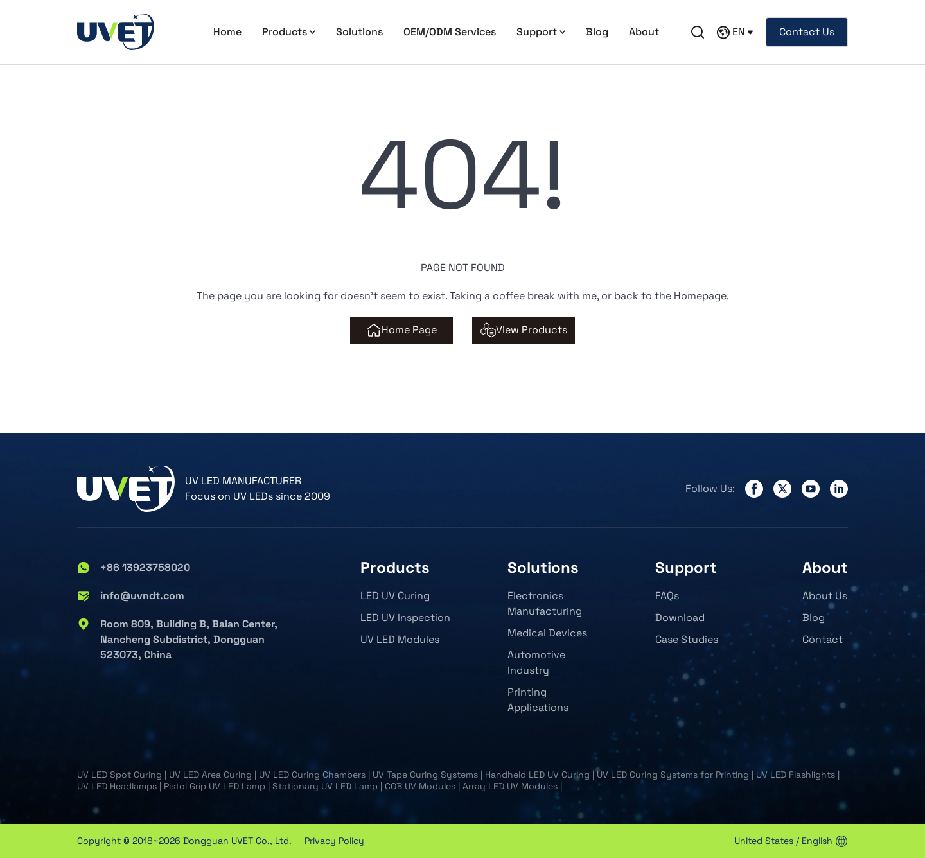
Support (540, 32)
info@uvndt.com (130, 596)
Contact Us (806, 32)
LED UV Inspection (405, 617)
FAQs (667, 595)
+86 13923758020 (133, 567)
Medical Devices (547, 633)
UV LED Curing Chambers (312, 774)
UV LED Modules (399, 639)
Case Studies (686, 639)
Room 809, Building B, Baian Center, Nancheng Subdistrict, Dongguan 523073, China (177, 640)
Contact (822, 639)
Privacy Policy (334, 840)
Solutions (359, 32)
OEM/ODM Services (449, 32)
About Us (824, 595)
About (644, 32)
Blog (597, 32)
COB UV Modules (420, 786)
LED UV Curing (395, 595)
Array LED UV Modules (510, 786)
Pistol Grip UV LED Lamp (214, 786)
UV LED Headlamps (117, 786)
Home (227, 32)
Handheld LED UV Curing (537, 774)
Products (288, 32)
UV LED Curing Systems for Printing (673, 774)
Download (680, 617)
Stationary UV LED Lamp (325, 786)
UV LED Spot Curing (119, 774)
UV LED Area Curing (210, 774)
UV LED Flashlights (795, 774)
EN (735, 32)
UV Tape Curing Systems (425, 774)
